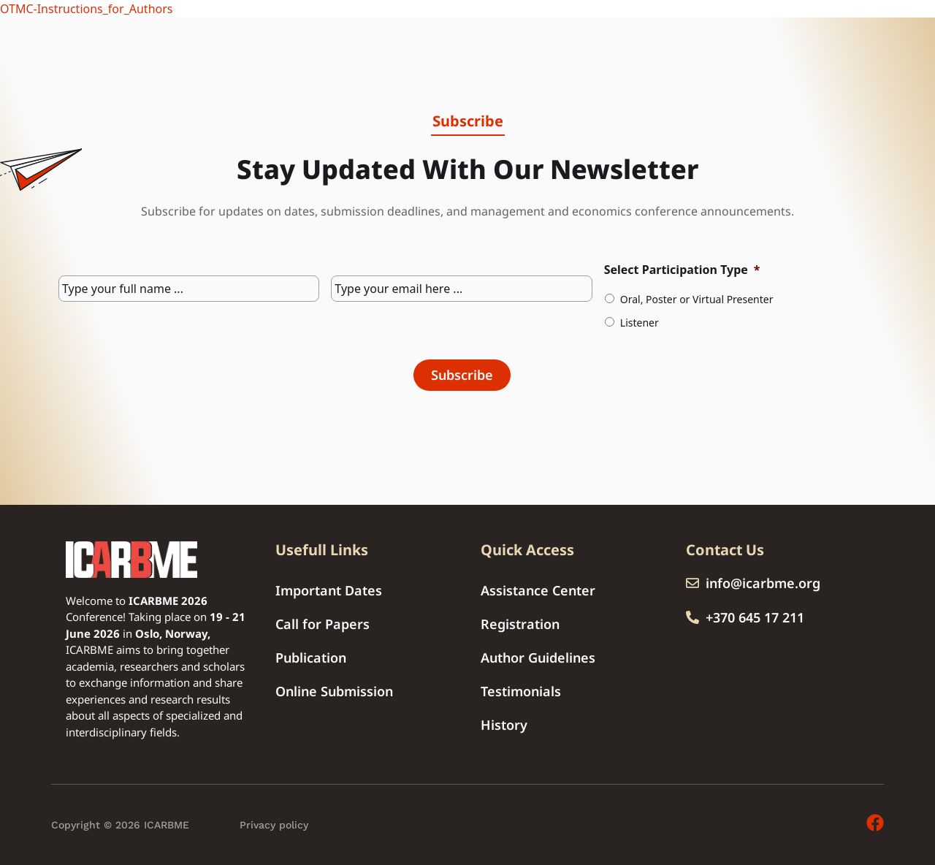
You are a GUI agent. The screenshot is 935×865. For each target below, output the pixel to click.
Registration (520, 624)
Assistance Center (538, 590)
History (504, 724)
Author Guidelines (538, 657)
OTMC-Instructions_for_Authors (86, 9)
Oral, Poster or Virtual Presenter (697, 299)
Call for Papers (322, 624)
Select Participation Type (682, 270)
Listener (639, 322)
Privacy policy (274, 825)
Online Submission (334, 691)
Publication (310, 657)
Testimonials (521, 691)
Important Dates (328, 590)
